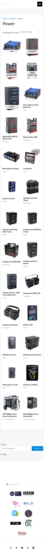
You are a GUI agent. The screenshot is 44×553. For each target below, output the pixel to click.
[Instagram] (28, 548)
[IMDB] (33, 548)
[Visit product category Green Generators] (32, 70)
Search (3, 444)
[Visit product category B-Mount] (32, 47)
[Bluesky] (22, 548)
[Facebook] (11, 548)
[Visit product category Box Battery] (12, 70)
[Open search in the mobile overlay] (22, 484)
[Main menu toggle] (39, 4)
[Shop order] (29, 32)
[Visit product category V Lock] (12, 98)
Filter (5, 455)
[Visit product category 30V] (12, 47)
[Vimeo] (16, 548)
